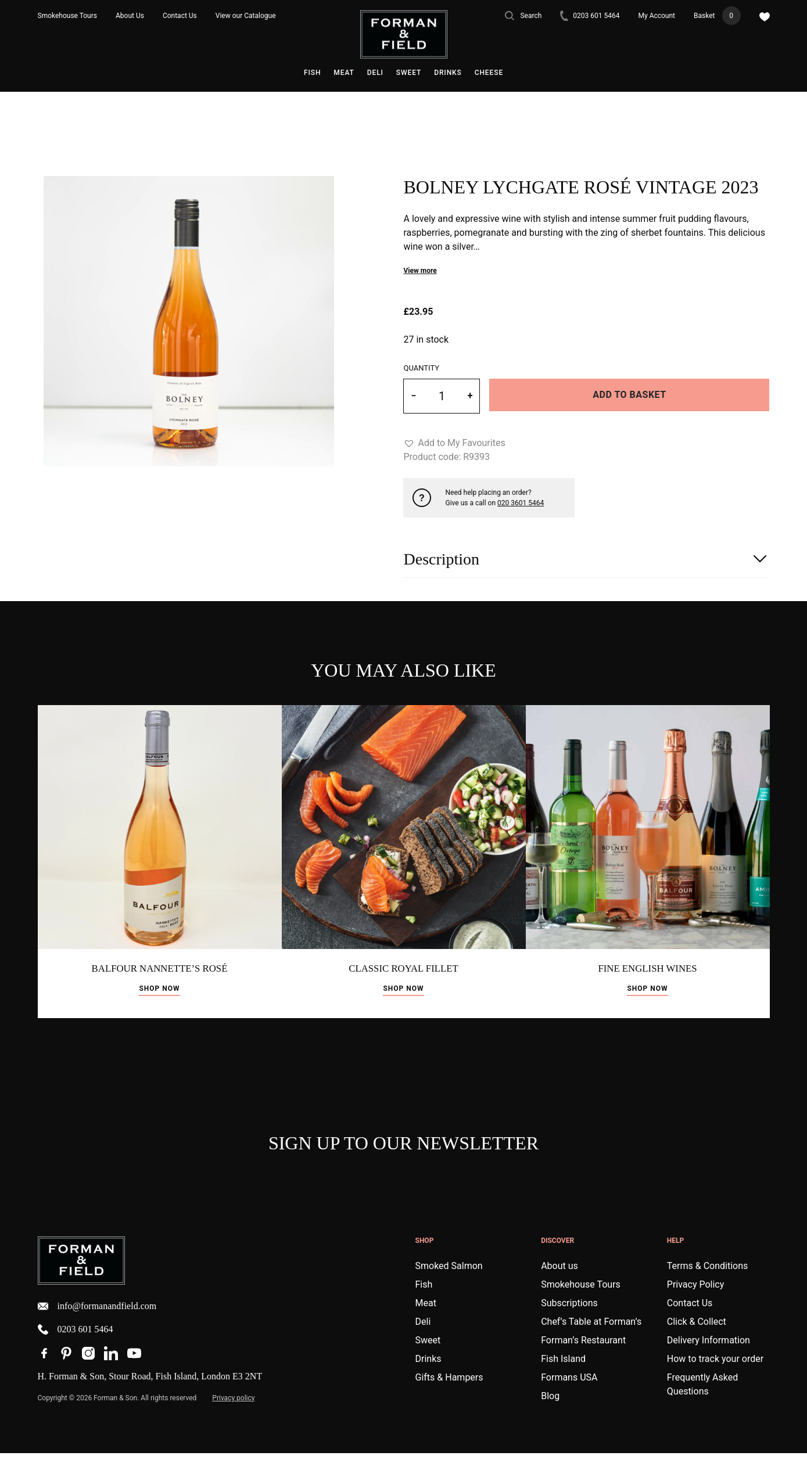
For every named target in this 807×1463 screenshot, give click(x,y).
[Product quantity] (441, 396)
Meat (343, 73)
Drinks (448, 73)
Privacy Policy (695, 1294)
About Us (130, 16)
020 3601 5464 (520, 503)
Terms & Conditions (707, 1275)
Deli (375, 73)
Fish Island (563, 1368)
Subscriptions (569, 1312)
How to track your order (715, 1368)
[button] (454, 443)
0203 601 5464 (589, 15)
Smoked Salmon (449, 1275)
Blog (550, 1405)
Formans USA (569, 1387)
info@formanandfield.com (97, 1315)
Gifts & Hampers (449, 1387)
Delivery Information (708, 1350)
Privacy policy (233, 1408)
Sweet (408, 73)
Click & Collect (696, 1331)
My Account (657, 16)
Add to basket (629, 394)
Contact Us (180, 16)
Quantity (421, 368)
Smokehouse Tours (68, 16)
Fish (312, 73)
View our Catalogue (246, 16)
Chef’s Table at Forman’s (591, 1331)
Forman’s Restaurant (583, 1350)
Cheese (489, 73)
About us (559, 1275)
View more (419, 271)
